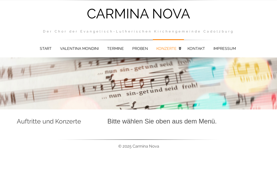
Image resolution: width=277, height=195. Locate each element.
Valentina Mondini (79, 48)
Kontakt (196, 48)
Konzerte (166, 48)
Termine (115, 48)
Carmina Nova (138, 14)
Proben (140, 48)
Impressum (224, 48)
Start (46, 48)
